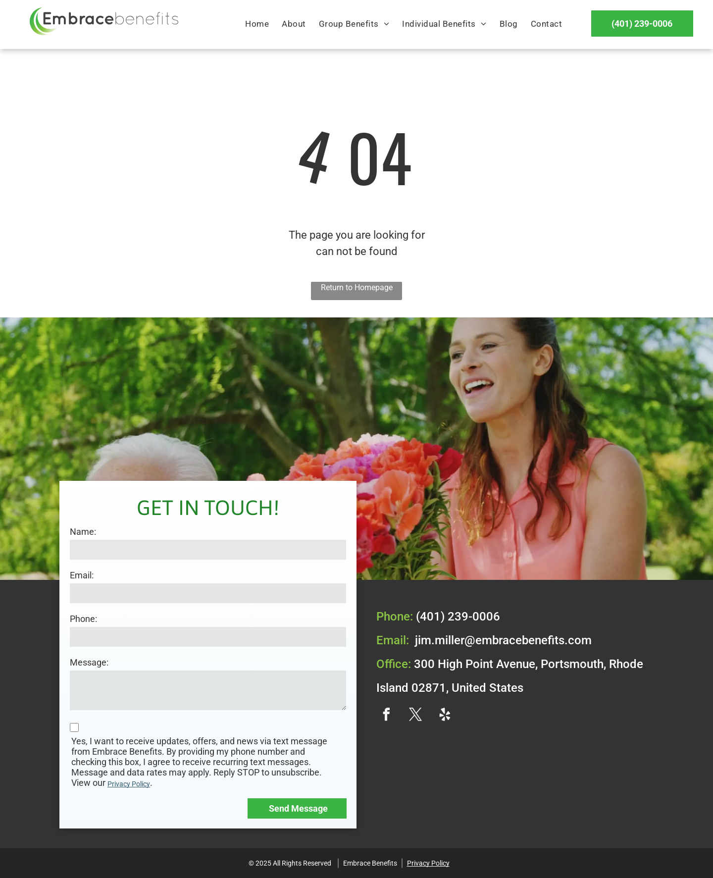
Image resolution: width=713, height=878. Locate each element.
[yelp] (445, 716)
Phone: (83, 619)
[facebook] (386, 716)
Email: (82, 575)
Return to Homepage (357, 287)
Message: (89, 662)
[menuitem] (257, 24)
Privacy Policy (128, 784)
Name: (83, 531)
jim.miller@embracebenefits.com (503, 640)
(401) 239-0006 (458, 616)
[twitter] (415, 716)
